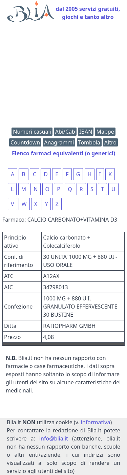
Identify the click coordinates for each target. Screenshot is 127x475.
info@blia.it (53, 438)
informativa (95, 422)
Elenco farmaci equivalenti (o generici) (63, 153)
